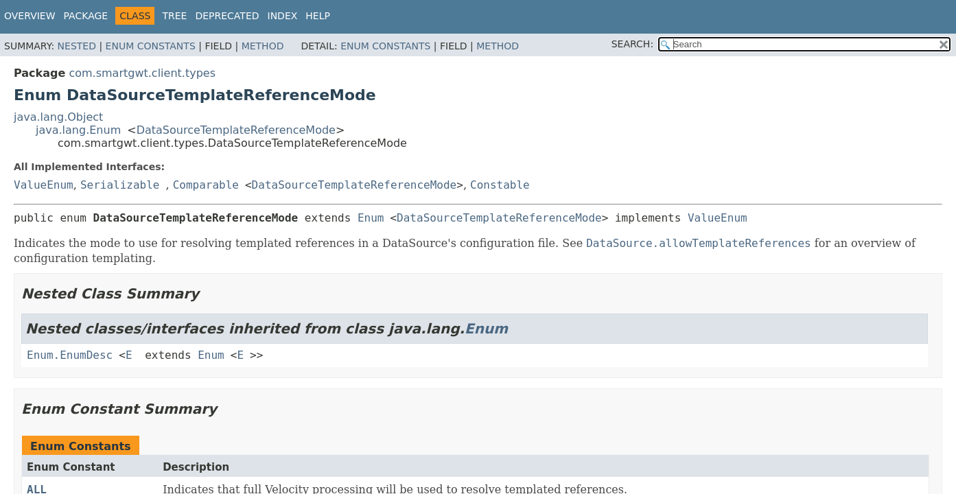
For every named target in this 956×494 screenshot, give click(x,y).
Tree (174, 15)
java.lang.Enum (78, 130)
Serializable (120, 184)
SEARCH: (632, 43)
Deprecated (227, 15)
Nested (77, 45)
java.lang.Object (58, 117)
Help (317, 15)
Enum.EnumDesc (70, 355)
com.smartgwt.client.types (142, 73)
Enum (371, 217)
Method (263, 45)
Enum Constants (151, 45)
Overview (30, 15)
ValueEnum (43, 184)
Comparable (206, 184)
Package (86, 15)
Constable (500, 184)
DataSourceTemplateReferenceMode (236, 130)
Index (283, 15)
